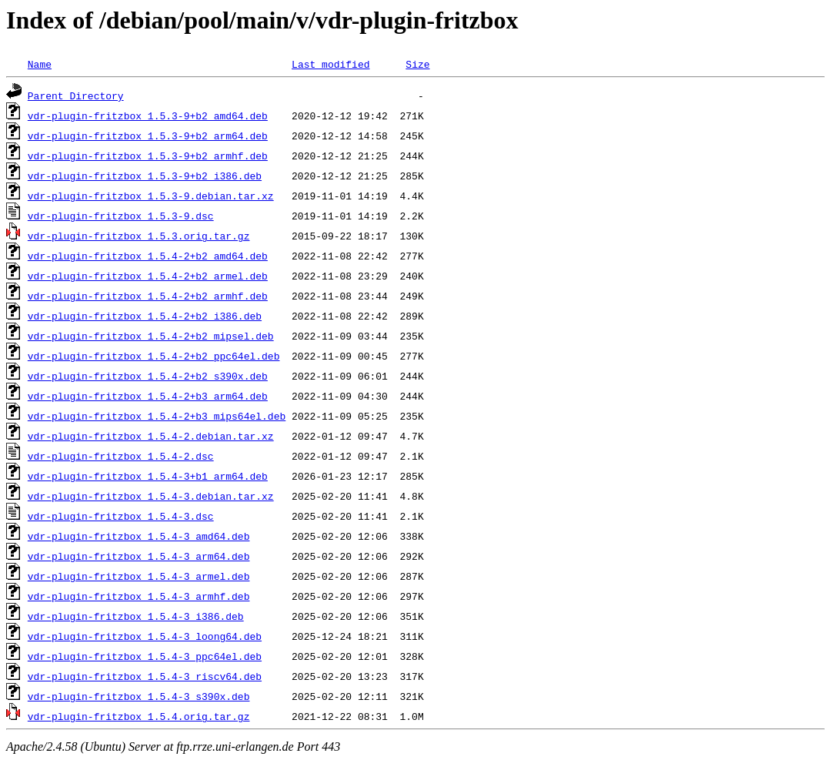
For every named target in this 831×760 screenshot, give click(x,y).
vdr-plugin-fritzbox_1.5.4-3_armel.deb (139, 576)
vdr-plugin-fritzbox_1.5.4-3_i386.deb (136, 616)
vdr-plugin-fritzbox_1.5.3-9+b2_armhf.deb (148, 155)
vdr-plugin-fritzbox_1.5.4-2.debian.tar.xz (151, 436)
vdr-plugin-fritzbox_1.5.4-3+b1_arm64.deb (148, 476)
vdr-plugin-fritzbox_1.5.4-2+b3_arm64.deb (148, 396)
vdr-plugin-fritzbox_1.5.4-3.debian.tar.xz (151, 496)
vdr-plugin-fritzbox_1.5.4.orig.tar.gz (139, 716)
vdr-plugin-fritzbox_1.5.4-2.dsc (121, 456)
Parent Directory (76, 95)
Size (417, 64)
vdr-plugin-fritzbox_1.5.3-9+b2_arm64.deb (148, 135)
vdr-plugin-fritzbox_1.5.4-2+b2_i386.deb (145, 316)
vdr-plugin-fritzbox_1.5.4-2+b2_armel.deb (148, 276)
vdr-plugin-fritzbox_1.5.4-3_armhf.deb (139, 596)
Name (40, 64)
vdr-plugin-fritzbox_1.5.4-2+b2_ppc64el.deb (154, 356)
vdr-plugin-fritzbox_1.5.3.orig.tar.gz (139, 236)
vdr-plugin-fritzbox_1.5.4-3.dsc (121, 516)
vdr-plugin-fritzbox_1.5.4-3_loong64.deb (145, 636)
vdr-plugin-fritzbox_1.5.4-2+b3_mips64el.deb (156, 416)
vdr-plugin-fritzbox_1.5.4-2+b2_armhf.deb (148, 296)
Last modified (330, 64)
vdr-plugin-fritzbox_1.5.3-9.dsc (121, 216)
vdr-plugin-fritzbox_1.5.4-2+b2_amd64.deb (148, 256)
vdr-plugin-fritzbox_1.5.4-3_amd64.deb (139, 536)
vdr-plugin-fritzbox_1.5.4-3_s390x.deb (139, 696)
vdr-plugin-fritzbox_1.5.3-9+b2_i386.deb (145, 175)
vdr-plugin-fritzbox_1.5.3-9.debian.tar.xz (151, 196)
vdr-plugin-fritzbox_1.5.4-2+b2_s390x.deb (148, 376)
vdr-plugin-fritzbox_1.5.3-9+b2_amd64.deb (148, 115)
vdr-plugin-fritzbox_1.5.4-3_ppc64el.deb (145, 656)
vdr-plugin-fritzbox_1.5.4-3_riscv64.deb (145, 676)
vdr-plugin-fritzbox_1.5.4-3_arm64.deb (139, 556)
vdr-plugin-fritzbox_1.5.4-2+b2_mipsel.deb (151, 336)
